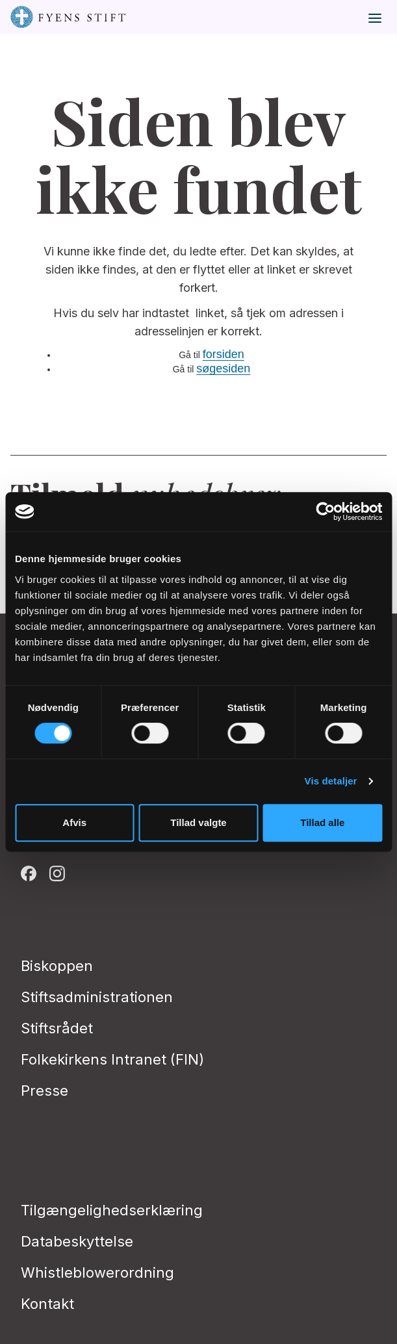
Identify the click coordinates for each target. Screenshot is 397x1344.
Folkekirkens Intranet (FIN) (112, 1059)
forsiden (223, 354)
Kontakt (47, 1304)
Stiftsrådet (57, 1028)
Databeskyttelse (77, 1241)
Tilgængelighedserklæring (112, 1210)
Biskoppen (57, 966)
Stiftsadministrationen (97, 997)
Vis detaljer (331, 780)
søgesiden (223, 368)
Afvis (74, 822)
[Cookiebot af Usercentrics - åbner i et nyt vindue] (325, 511)
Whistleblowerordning (97, 1272)
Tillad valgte (198, 822)
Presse (44, 1090)
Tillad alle (322, 822)
